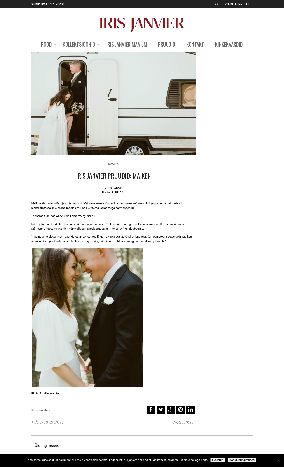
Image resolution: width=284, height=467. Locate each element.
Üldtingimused (47, 445)
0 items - (242, 4)
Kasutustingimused (242, 460)
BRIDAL (120, 192)
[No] (278, 460)
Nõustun (217, 460)
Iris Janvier (71, 224)
